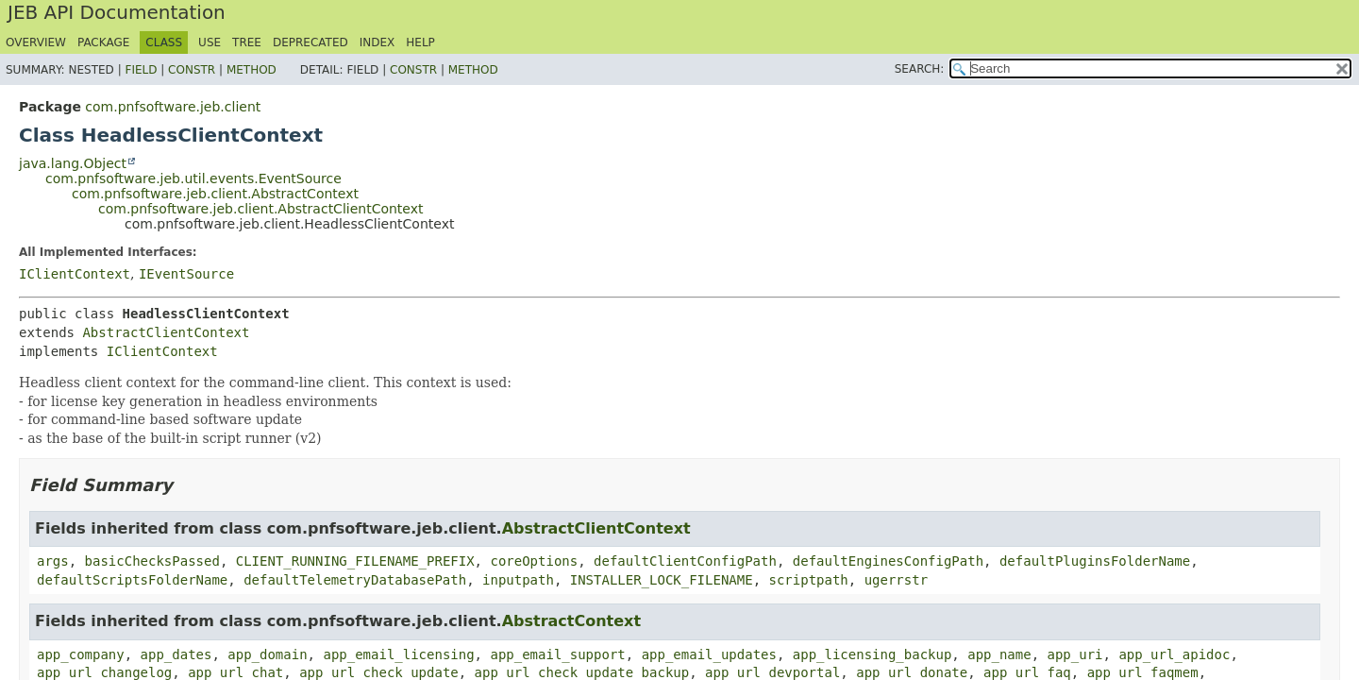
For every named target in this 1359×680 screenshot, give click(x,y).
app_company (81, 654)
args (53, 561)
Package (103, 42)
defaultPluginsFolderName (1094, 561)
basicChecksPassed (152, 561)
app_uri (1075, 654)
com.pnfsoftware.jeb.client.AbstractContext (215, 193)
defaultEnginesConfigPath (888, 561)
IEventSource (186, 273)
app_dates (176, 654)
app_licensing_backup (872, 654)
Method (251, 69)
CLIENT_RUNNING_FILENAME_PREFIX (355, 561)
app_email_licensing (398, 654)
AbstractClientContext (165, 332)
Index (377, 42)
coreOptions (534, 561)
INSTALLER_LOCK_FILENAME (661, 579)
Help (420, 42)
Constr (191, 69)
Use (209, 42)
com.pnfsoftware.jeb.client (172, 106)
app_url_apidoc (1174, 654)
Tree (246, 42)
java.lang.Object (72, 163)
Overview (36, 42)
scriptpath (807, 579)
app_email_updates (709, 654)
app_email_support (557, 654)
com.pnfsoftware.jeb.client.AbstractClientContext (261, 208)
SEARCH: (920, 69)
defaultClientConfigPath (685, 561)
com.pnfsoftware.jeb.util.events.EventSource (193, 178)
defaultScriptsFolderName (132, 579)
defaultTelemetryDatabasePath (354, 579)
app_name (999, 654)
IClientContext (74, 273)
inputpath (518, 579)
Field (141, 69)
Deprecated (310, 42)
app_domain (267, 654)
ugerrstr (896, 579)
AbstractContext (571, 621)
